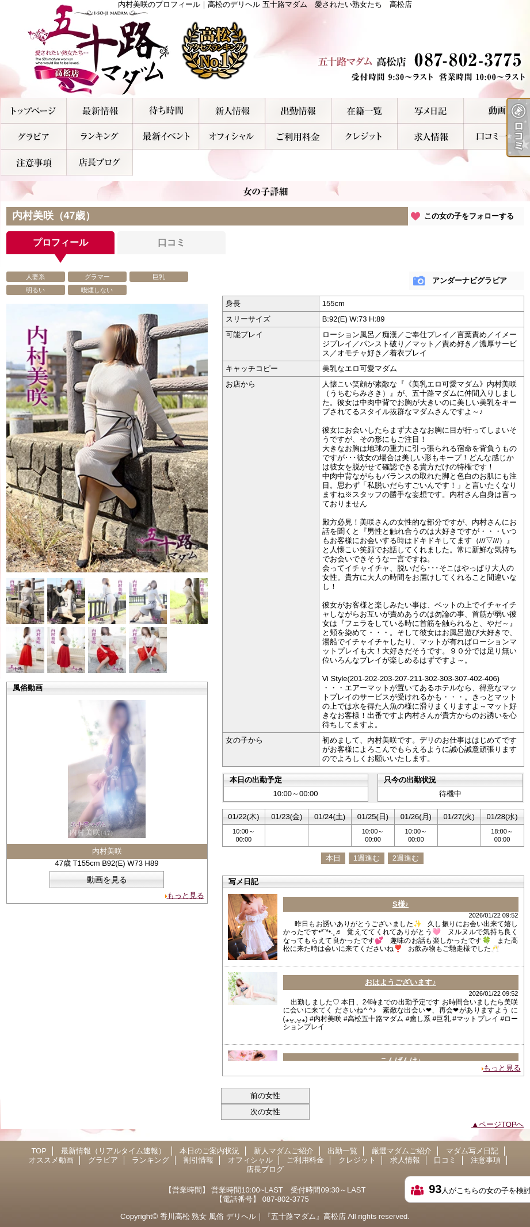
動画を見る (107, 879)
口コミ (497, 137)
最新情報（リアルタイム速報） (100, 111)
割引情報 (166, 137)
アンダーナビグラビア (469, 280)
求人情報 (431, 137)
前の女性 (265, 1095)
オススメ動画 (497, 111)
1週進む (366, 858)
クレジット (364, 137)
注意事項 (34, 162)
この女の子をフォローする (469, 216)
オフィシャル (232, 137)
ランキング (100, 137)
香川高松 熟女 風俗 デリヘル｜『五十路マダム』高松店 (253, 1216)
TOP (34, 111)
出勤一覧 (298, 111)
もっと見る (185, 895)
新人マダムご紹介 (232, 111)
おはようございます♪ (400, 982)
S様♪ (400, 904)
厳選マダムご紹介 (364, 111)
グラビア (34, 137)
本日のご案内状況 (166, 111)
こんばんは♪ (400, 1060)
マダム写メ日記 (431, 111)
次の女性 (265, 1111)
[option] (107, 438)
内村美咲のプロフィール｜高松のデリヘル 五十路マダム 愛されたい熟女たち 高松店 (265, 49)
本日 (333, 858)
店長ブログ (100, 162)
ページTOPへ (501, 1124)
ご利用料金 (298, 137)
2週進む (405, 858)
